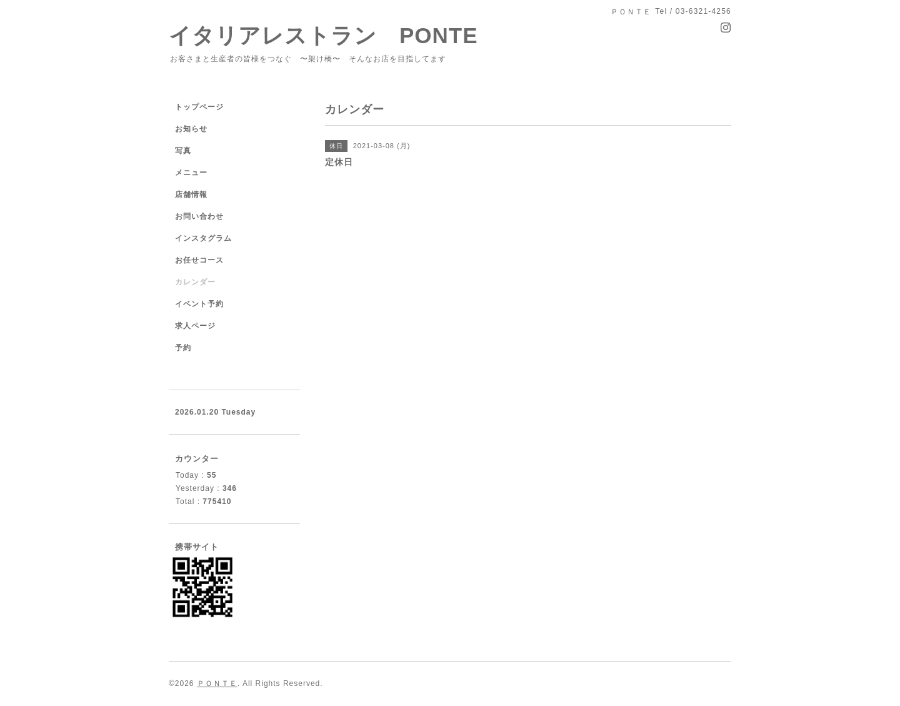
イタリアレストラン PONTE (335, 35)
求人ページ (195, 325)
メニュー (191, 172)
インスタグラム (203, 238)
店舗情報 (191, 194)
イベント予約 (199, 304)
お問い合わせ (199, 216)
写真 (183, 150)
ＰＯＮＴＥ (217, 683)
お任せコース (199, 260)
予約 (183, 347)
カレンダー (195, 282)
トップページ (199, 107)
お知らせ (191, 128)
